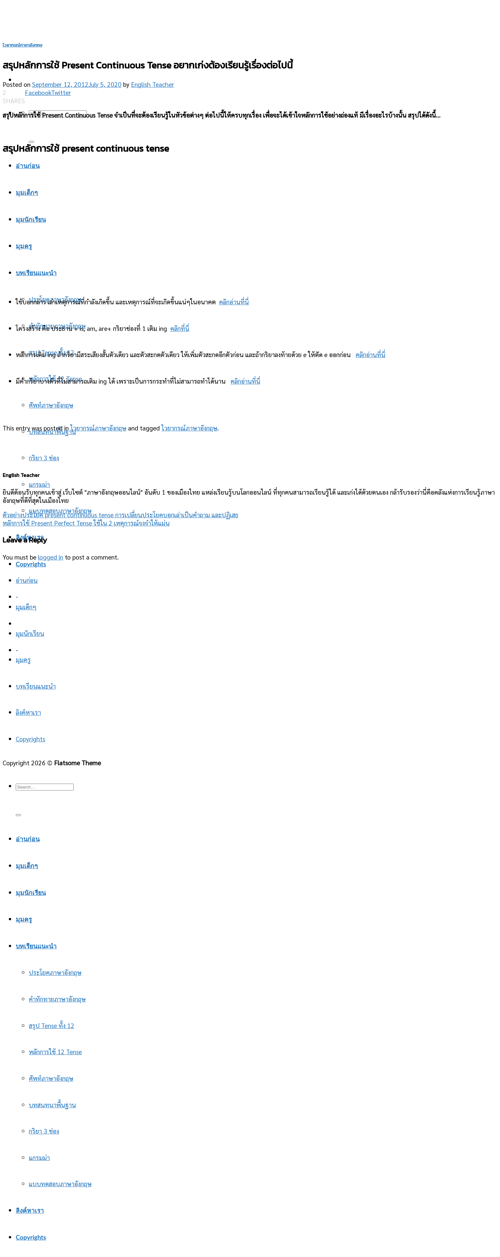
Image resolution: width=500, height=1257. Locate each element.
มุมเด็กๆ (26, 606)
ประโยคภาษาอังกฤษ (55, 972)
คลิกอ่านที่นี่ (234, 301)
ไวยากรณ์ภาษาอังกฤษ (22, 45)
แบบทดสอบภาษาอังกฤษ (60, 1183)
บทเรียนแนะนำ (36, 686)
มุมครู (23, 659)
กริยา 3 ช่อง (44, 457)
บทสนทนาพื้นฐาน (52, 1104)
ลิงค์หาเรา (28, 712)
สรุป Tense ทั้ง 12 (51, 1025)
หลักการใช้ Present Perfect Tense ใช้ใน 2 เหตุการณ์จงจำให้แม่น (86, 523)
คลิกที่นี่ (179, 328)
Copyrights (31, 564)
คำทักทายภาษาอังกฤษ (57, 999)
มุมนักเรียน (30, 633)
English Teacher (152, 84)
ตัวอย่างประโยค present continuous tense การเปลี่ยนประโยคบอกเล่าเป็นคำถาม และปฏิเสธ (120, 514)
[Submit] (18, 815)
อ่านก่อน (27, 580)
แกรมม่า (39, 484)
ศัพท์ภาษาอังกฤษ (51, 405)
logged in (50, 557)
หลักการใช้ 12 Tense (55, 1051)
